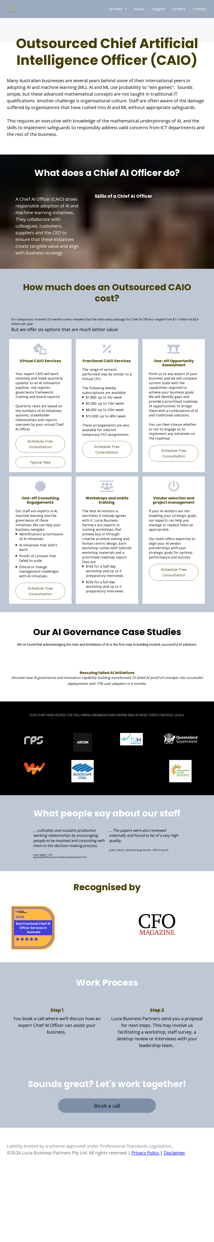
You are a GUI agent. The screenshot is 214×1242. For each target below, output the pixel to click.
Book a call (107, 1130)
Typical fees (40, 486)
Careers (178, 21)
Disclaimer (174, 1177)
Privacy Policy (145, 1177)
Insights (158, 21)
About (139, 21)
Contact (199, 21)
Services (117, 21)
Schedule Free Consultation (40, 468)
